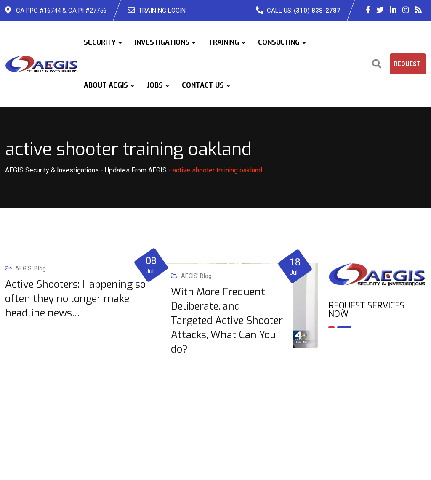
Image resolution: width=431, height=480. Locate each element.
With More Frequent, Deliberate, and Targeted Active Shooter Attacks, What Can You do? (227, 320)
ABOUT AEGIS (106, 85)
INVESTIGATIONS (162, 42)
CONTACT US (203, 85)
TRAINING (223, 42)
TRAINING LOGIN (162, 10)
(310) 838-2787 (317, 10)
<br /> (377, 371)
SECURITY (100, 42)
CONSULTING (279, 42)
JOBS (155, 85)
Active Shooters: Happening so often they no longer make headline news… (75, 299)
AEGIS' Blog (30, 268)
